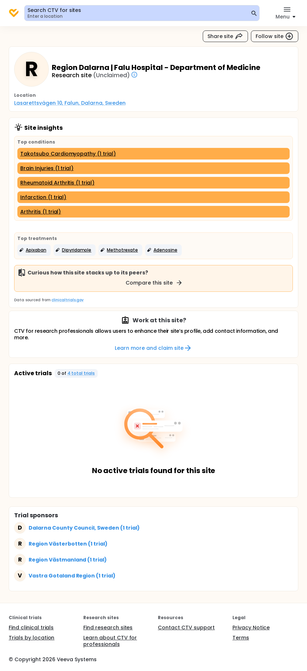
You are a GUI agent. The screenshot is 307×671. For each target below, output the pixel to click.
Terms (240, 637)
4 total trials (81, 373)
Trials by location (31, 637)
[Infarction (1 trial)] (153, 197)
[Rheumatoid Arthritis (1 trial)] (153, 182)
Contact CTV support (186, 627)
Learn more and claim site (153, 348)
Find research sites (108, 627)
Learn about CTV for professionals (110, 640)
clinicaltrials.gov (67, 300)
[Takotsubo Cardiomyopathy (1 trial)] (153, 153)
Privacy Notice (251, 627)
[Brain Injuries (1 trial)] (153, 168)
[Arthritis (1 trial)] (153, 211)
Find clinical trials (31, 627)
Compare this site (154, 282)
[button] (34, 250)
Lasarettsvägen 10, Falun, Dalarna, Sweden (70, 103)
